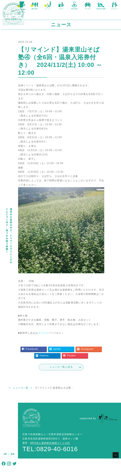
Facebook (52, 344)
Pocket (64, 357)
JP (5, 454)
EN (13, 454)
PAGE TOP (116, 455)
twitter (77, 344)
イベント (57, 328)
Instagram (52, 350)
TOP (20, 389)
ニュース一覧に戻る (69, 368)
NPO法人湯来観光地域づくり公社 (50, 444)
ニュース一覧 (37, 389)
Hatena (77, 350)
